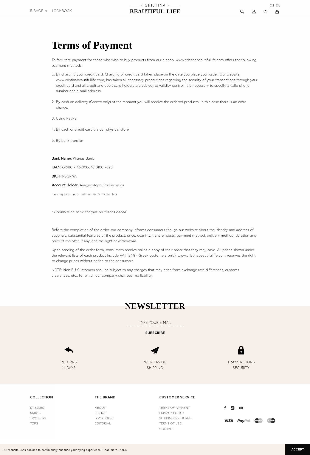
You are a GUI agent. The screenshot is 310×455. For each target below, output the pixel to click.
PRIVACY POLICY (171, 413)
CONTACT (166, 428)
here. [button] (123, 450)
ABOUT (100, 407)
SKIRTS (35, 413)
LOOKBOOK (62, 11)
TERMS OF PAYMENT (174, 407)
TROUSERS (38, 418)
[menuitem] (39, 11)
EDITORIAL (103, 423)
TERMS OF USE (170, 423)
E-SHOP (36, 11)
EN (272, 5)
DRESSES (37, 407)
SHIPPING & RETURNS (175, 418)
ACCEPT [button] (297, 449)
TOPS (34, 423)
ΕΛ (278, 5)
